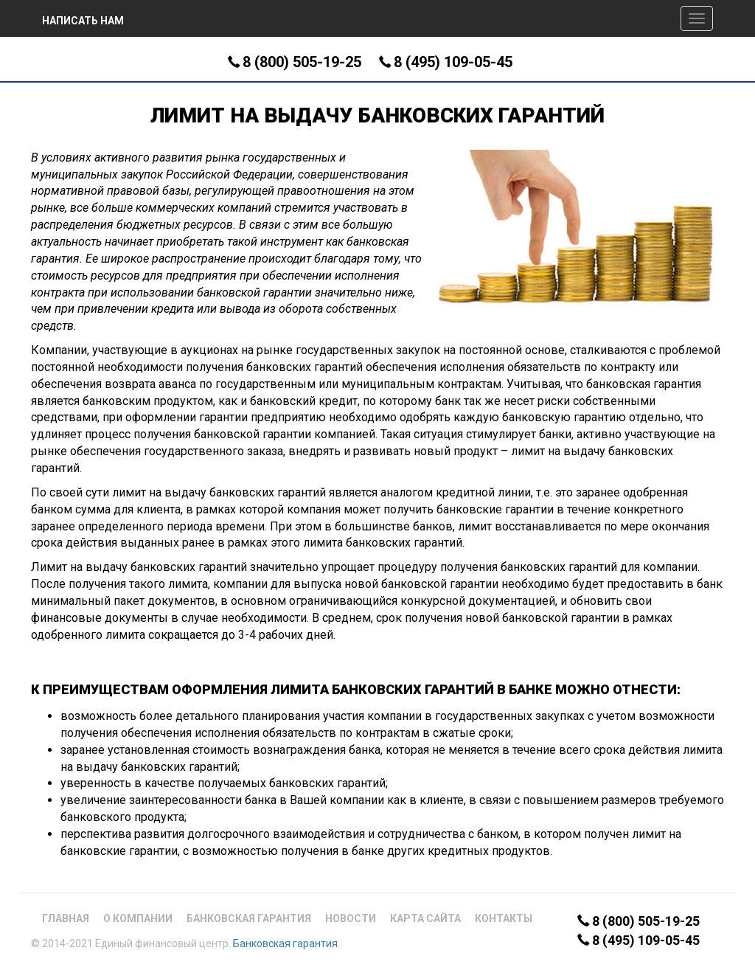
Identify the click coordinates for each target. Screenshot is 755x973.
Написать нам (83, 21)
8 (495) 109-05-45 (453, 62)
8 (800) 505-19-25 (302, 62)
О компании (138, 918)
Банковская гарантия (249, 918)
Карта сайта (425, 918)
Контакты (503, 918)
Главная (65, 918)
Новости (350, 918)
